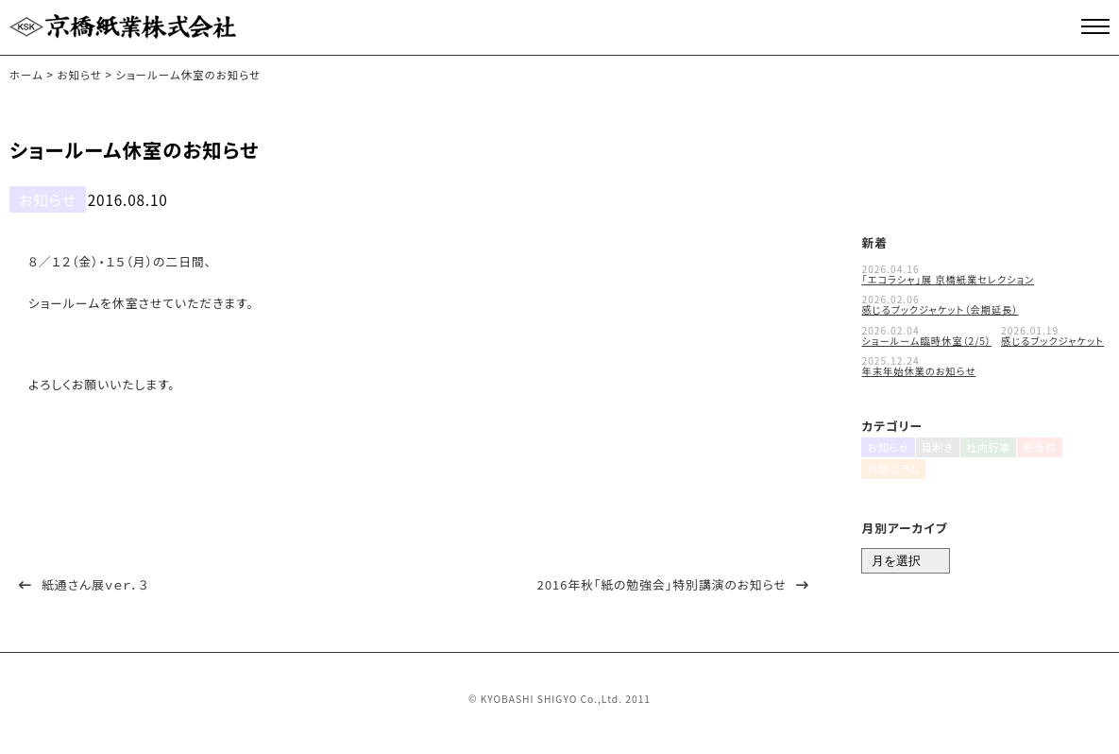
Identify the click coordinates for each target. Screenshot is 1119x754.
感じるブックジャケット (1052, 334)
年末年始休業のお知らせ (918, 365)
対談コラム (889, 477)
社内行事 (990, 448)
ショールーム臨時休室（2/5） (926, 334)
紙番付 (1044, 448)
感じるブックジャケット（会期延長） (939, 304)
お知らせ (39, 196)
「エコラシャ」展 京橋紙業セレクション (947, 273)
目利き (937, 448)
